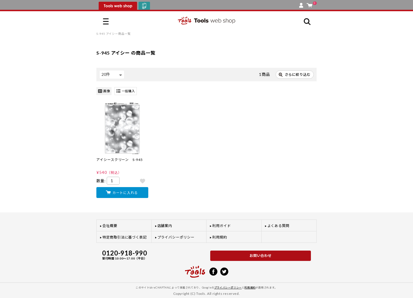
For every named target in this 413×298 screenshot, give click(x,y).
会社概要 (109, 226)
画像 (104, 91)
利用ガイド (221, 226)
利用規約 (219, 237)
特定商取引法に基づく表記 (124, 237)
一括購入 (125, 91)
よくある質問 (278, 226)
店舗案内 (164, 226)
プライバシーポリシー (175, 237)
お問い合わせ (261, 255)
